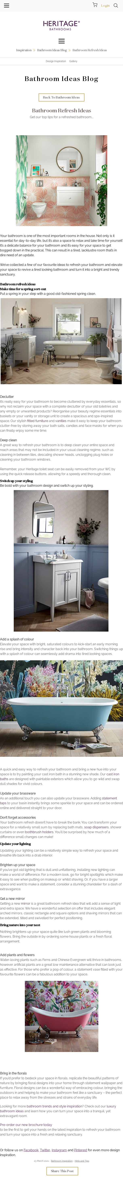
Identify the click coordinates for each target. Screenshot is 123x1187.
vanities (60, 421)
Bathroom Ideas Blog (52, 50)
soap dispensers (96, 827)
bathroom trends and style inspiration (54, 1106)
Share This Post (62, 1171)
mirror (25, 903)
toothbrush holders (39, 832)
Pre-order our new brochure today (26, 1125)
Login (105, 5)
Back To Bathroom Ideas (61, 97)
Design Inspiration (56, 61)
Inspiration (24, 50)
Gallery (73, 61)
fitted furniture (37, 421)
